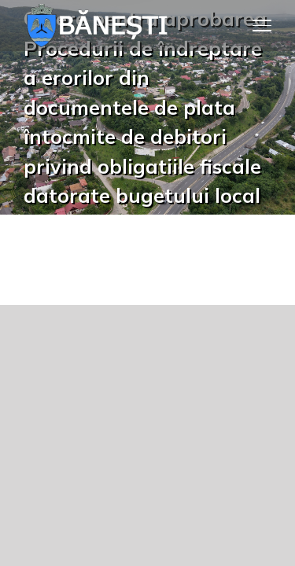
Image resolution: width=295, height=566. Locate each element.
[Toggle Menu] (262, 25)
